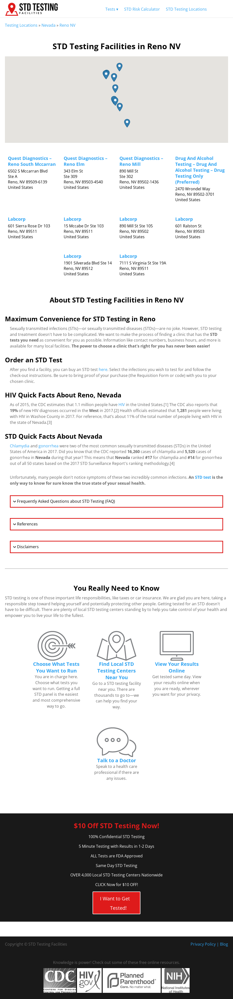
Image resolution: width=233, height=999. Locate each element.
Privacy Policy (203, 944)
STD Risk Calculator (142, 9)
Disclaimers (28, 546)
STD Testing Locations (186, 9)
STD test (203, 477)
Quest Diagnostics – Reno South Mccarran (32, 161)
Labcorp (16, 219)
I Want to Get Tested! (115, 903)
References (27, 524)
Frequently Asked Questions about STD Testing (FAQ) (66, 501)
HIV (121, 404)
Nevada (48, 25)
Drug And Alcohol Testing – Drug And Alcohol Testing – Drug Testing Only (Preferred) (200, 170)
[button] (115, 88)
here (103, 369)
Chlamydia (19, 446)
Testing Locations (21, 25)
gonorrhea (48, 446)
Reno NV (67, 25)
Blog (224, 944)
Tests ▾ (111, 9)
